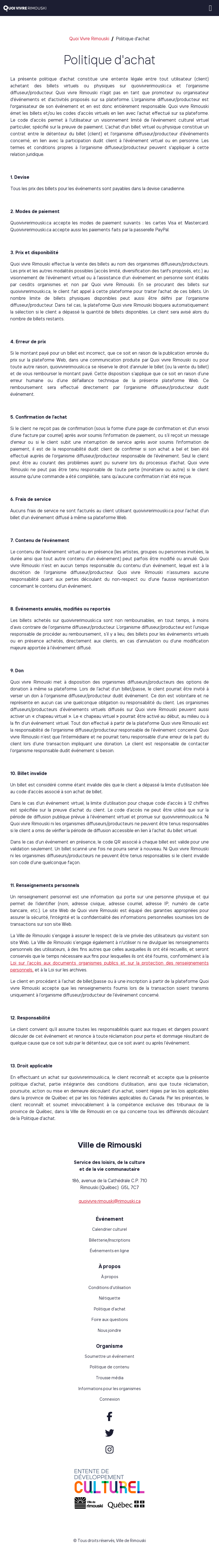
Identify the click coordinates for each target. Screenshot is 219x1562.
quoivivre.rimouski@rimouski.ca (110, 1201)
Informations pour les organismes (109, 1388)
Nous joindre (109, 1330)
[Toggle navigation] (210, 8)
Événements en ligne (109, 1250)
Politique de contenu (109, 1367)
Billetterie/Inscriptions (109, 1240)
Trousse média (109, 1377)
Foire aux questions (110, 1319)
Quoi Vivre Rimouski (89, 38)
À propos (109, 1276)
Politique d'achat (109, 1309)
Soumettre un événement (109, 1356)
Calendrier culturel (109, 1229)
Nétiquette (109, 1298)
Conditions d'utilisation (109, 1287)
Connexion (110, 1399)
